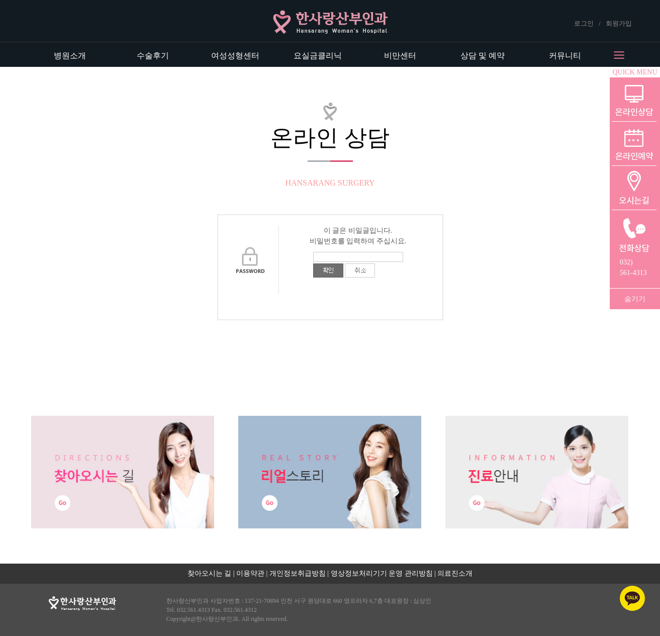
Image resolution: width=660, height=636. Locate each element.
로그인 (584, 23)
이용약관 (250, 573)
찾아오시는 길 (209, 573)
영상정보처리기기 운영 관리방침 (382, 573)
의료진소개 (455, 573)
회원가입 (619, 23)
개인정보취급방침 (297, 573)
